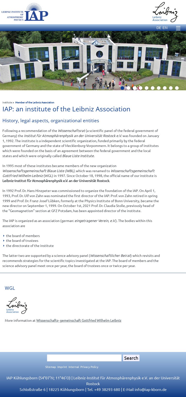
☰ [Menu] (178, 27)
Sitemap (50, 367)
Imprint (62, 367)
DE (158, 27)
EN (165, 27)
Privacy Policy (89, 367)
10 (179, 89)
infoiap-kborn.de (151, 389)
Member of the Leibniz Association (34, 102)
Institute (7, 102)
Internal (74, 367)
